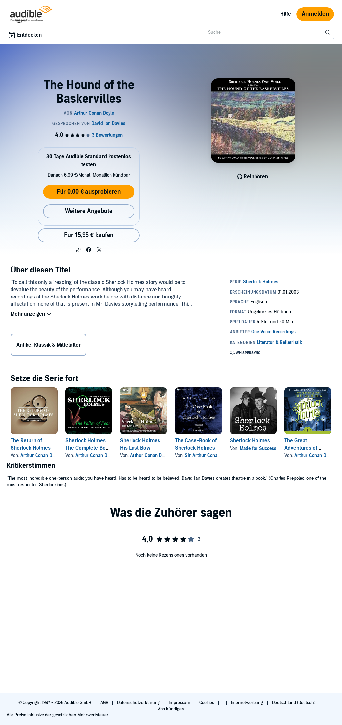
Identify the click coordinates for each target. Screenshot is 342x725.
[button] (78, 250)
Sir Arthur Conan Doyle (208, 455)
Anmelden (315, 14)
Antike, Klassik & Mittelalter (48, 345)
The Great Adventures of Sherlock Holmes (304, 447)
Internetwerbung (247, 702)
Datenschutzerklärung (139, 702)
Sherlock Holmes (250, 440)
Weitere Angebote (88, 211)
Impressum (180, 702)
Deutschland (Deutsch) (294, 702)
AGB (104, 702)
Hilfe (285, 14)
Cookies (207, 702)
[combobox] (268, 32)
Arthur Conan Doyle (40, 455)
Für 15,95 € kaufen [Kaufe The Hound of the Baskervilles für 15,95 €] (88, 235)
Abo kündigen (171, 709)
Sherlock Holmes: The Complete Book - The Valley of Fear (88, 447)
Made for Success (258, 448)
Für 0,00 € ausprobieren (89, 191)
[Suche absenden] (328, 32)
